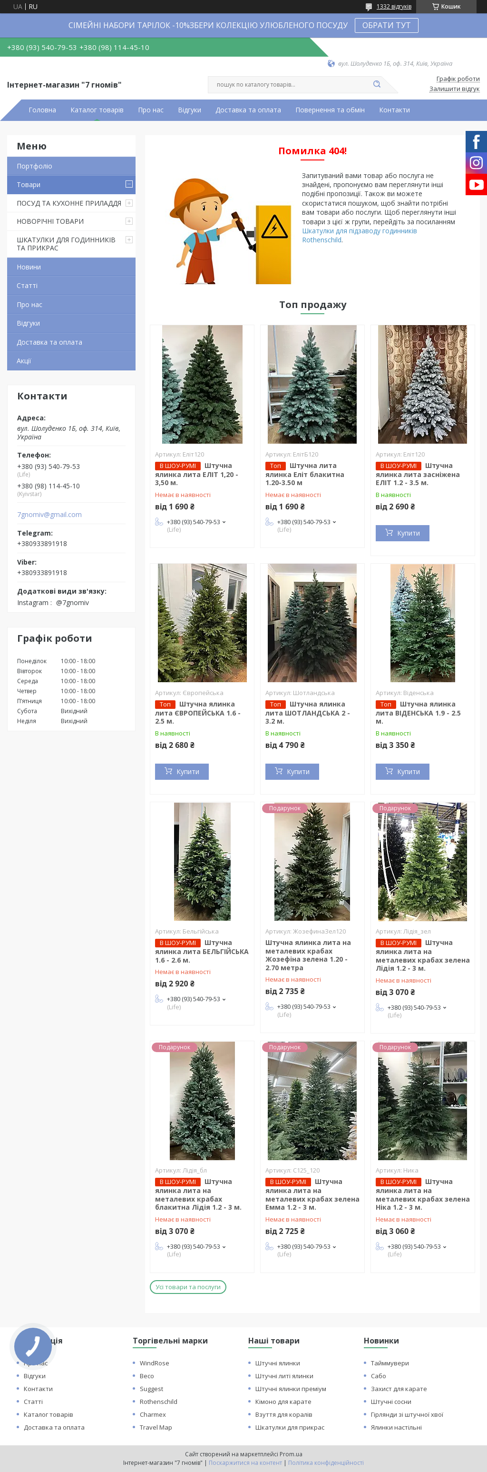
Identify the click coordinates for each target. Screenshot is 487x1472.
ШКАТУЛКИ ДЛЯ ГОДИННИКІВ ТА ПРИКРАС (66, 244)
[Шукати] (376, 84)
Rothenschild (158, 1401)
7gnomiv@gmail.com (49, 514)
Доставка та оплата (248, 110)
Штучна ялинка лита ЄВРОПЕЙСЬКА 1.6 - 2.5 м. (198, 712)
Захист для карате (399, 1388)
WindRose (154, 1363)
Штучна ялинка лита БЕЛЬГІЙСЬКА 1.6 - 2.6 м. (202, 951)
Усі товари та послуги (188, 1287)
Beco (147, 1376)
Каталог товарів (97, 110)
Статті (27, 285)
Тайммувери (390, 1363)
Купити (408, 532)
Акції (24, 360)
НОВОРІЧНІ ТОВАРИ (50, 221)
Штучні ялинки (277, 1363)
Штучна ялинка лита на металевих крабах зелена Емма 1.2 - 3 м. (312, 1194)
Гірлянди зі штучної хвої (407, 1414)
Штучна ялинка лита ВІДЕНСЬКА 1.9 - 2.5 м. (418, 712)
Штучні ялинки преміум (290, 1388)
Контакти (394, 110)
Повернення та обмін (330, 110)
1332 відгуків (394, 6)
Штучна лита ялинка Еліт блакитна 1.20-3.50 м (304, 474)
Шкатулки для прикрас (289, 1427)
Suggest (151, 1388)
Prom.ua (291, 1454)
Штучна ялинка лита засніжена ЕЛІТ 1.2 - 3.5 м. (418, 474)
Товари (28, 184)
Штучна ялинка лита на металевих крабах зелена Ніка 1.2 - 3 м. (423, 1194)
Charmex (153, 1414)
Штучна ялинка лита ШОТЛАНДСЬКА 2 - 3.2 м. (307, 712)
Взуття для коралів (283, 1414)
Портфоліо (34, 165)
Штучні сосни (391, 1401)
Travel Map (156, 1427)
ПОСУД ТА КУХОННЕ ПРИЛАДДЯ (69, 203)
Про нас (151, 110)
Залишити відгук (454, 89)
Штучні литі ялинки (284, 1376)
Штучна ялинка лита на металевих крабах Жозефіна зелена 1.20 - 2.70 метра (308, 955)
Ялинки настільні (396, 1427)
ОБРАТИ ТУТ (386, 25)
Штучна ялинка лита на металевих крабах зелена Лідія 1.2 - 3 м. (423, 955)
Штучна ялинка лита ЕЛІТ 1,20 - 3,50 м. (196, 474)
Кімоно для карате (283, 1401)
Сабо (378, 1376)
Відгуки (189, 110)
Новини (29, 266)
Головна (42, 110)
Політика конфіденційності (326, 1463)
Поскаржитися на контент (245, 1463)
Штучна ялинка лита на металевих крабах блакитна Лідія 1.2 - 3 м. (198, 1194)
